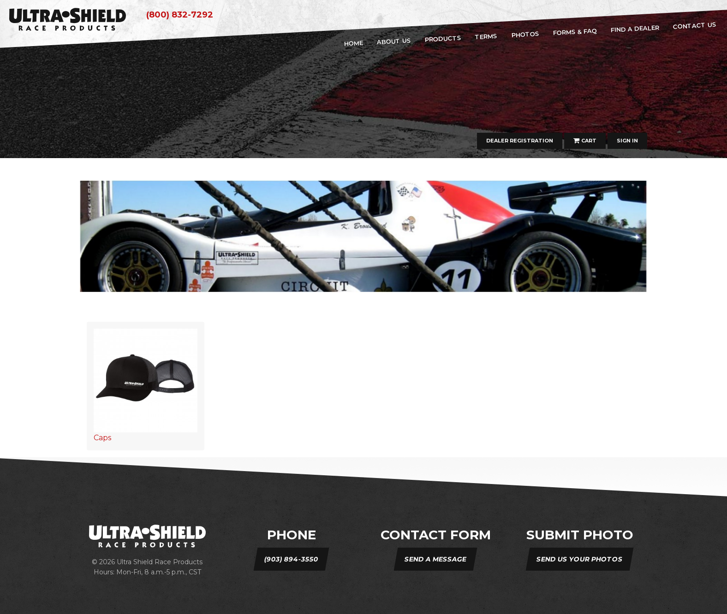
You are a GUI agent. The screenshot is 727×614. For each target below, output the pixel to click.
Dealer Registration (519, 140)
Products (443, 38)
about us (393, 41)
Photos (525, 34)
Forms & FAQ (575, 31)
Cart (584, 140)
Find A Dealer (634, 28)
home (353, 43)
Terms (486, 36)
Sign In (627, 140)
